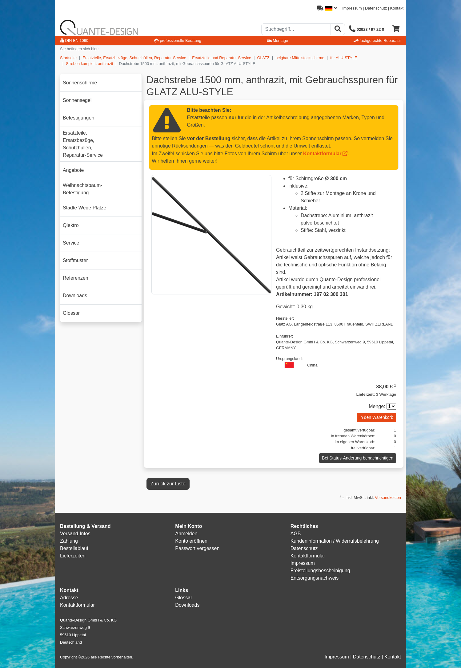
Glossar (183, 597)
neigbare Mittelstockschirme (299, 57)
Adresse (69, 597)
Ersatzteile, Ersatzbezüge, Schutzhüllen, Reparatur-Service (134, 57)
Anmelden (186, 533)
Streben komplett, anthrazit (89, 63)
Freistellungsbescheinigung (320, 570)
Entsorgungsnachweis (315, 578)
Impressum (352, 8)
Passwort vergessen (197, 548)
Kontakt (396, 8)
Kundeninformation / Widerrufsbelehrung (335, 541)
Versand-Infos (75, 533)
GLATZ (263, 57)
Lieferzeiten (73, 555)
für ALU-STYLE (343, 57)
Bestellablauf (74, 548)
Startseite (68, 57)
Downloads (187, 605)
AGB (296, 533)
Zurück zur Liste (168, 483)
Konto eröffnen (191, 541)
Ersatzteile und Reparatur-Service (221, 57)
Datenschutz (376, 8)
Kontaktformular (322, 153)
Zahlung (69, 541)
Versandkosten (388, 497)
